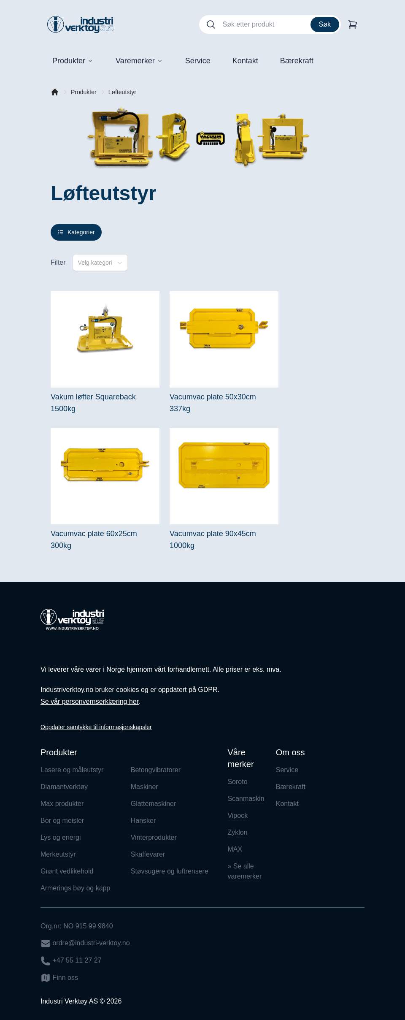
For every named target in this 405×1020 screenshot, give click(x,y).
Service (287, 769)
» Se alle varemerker (244, 871)
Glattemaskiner (153, 803)
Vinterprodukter (154, 837)
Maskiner (144, 786)
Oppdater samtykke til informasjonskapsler (96, 727)
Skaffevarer (148, 854)
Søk (325, 24)
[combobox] (100, 262)
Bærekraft (290, 786)
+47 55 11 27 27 (71, 961)
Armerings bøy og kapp (75, 888)
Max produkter (62, 803)
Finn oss (59, 978)
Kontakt (287, 803)
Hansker (143, 820)
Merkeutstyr (58, 854)
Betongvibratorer (156, 769)
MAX (234, 849)
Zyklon (237, 832)
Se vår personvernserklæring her (89, 701)
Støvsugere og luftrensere (169, 871)
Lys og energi (60, 837)
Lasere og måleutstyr (71, 769)
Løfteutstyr (122, 92)
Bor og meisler (62, 820)
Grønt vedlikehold (66, 871)
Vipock (237, 815)
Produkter (84, 92)
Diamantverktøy (64, 786)
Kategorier (76, 232)
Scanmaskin (244, 798)
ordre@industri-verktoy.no (85, 944)
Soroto (237, 781)
